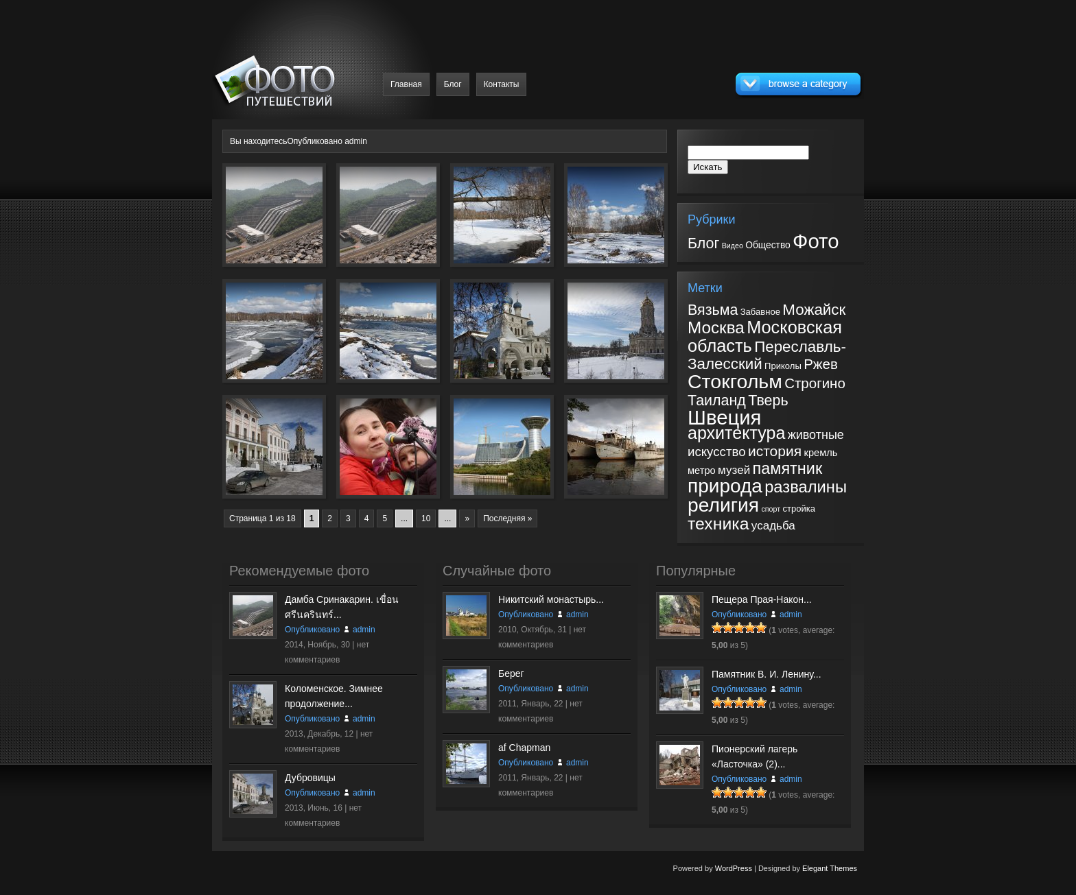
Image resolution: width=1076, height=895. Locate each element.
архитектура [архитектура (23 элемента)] (736, 432)
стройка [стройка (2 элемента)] (798, 508)
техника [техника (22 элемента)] (718, 523)
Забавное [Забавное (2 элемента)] (760, 312)
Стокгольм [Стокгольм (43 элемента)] (735, 381)
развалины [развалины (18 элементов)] (805, 487)
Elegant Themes (829, 868)
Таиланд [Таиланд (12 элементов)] (717, 400)
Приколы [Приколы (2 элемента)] (783, 366)
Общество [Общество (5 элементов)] (768, 244)
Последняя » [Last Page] (507, 518)
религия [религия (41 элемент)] (723, 505)
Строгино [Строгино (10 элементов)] (814, 383)
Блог (453, 84)
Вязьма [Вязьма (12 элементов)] (713, 310)
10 (425, 518)
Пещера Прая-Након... (762, 599)
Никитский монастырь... (551, 599)
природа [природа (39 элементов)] (725, 486)
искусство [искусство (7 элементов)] (717, 451)
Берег (511, 673)
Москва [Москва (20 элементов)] (716, 327)
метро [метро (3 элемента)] (702, 470)
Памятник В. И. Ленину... (766, 674)
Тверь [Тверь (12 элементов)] (768, 400)
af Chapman (524, 747)
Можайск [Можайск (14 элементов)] (813, 309)
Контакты (501, 84)
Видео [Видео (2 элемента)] (732, 245)
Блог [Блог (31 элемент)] (703, 243)
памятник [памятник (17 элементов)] (788, 468)
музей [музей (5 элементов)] (734, 470)
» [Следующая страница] (467, 518)
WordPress (733, 868)
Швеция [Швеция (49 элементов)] (725, 417)
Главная (406, 84)
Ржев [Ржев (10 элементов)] (821, 364)
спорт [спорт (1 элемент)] (770, 509)
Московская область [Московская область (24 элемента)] (765, 336)
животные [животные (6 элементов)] (816, 435)
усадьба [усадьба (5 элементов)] (773, 525)
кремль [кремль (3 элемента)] (820, 452)
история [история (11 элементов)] (775, 451)
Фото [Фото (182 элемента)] (816, 241)
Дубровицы (310, 777)
